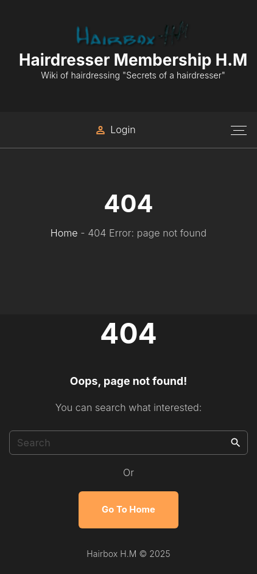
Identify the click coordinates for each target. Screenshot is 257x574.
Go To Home (128, 509)
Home (64, 233)
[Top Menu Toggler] (238, 130)
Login (123, 129)
